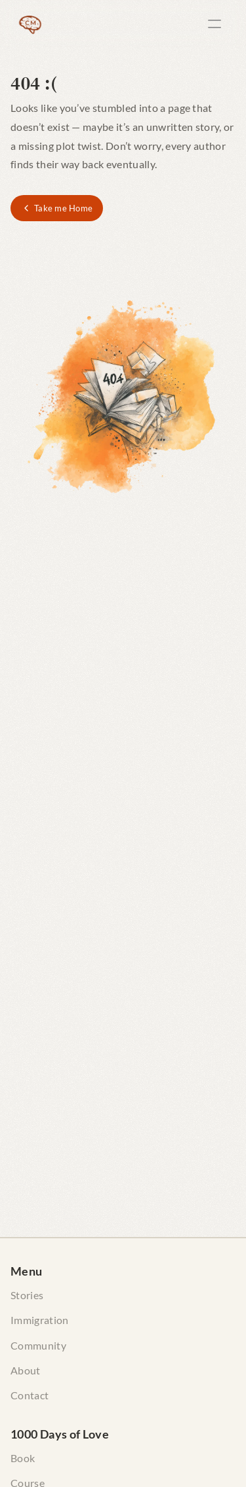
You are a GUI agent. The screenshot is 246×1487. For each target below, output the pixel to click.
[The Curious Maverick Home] (30, 23)
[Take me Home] (56, 208)
